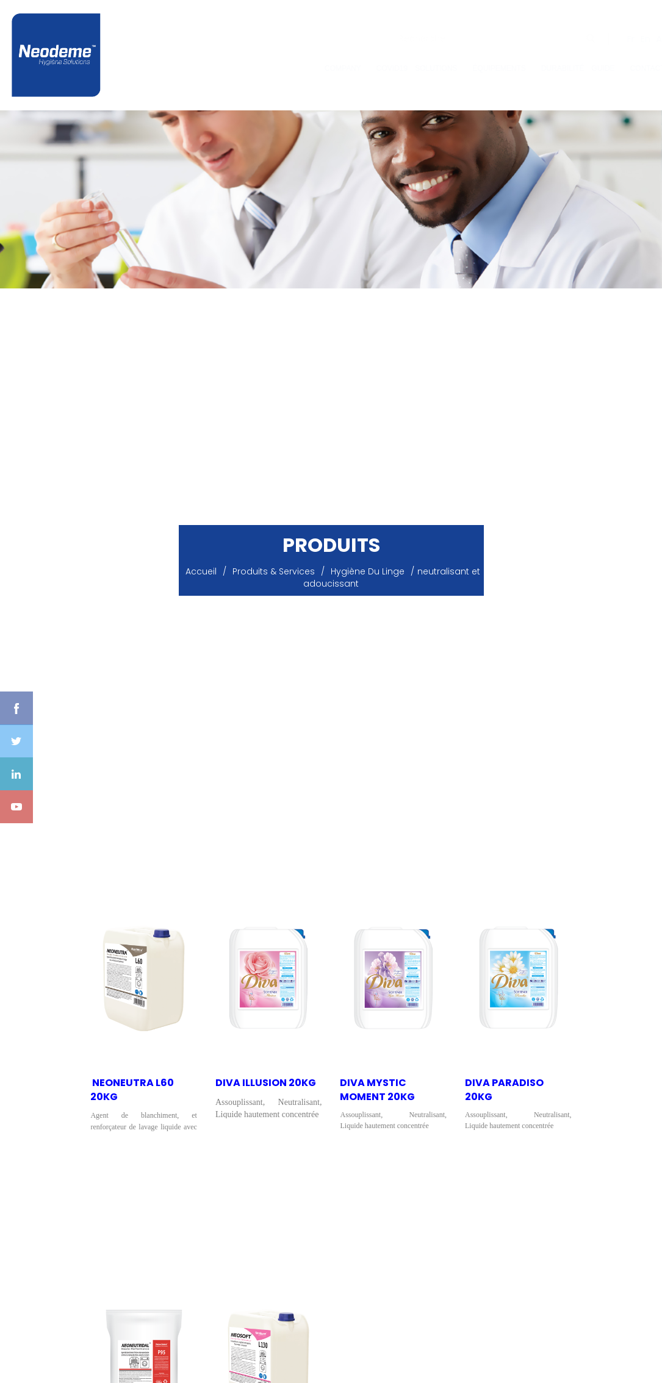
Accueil (201, 571)
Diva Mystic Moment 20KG (377, 1090)
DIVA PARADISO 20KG (504, 1090)
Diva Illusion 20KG (265, 1083)
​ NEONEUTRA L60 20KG (132, 1090)
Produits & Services (273, 571)
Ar (648, 39)
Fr (618, 39)
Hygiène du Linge (368, 571)
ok (579, 38)
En (633, 39)
